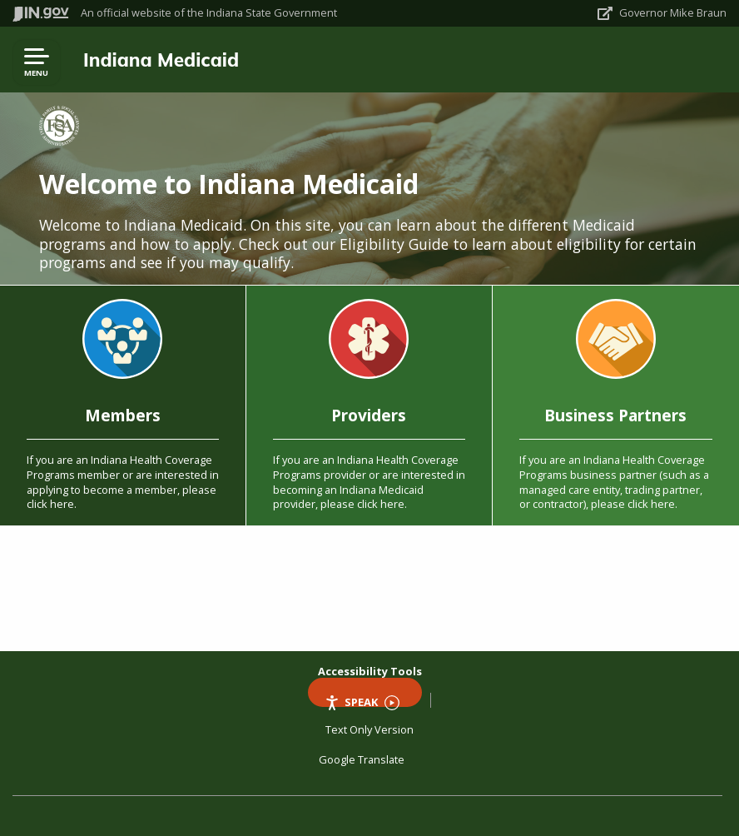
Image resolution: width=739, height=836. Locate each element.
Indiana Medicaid (161, 59)
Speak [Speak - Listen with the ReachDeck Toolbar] (362, 700)
